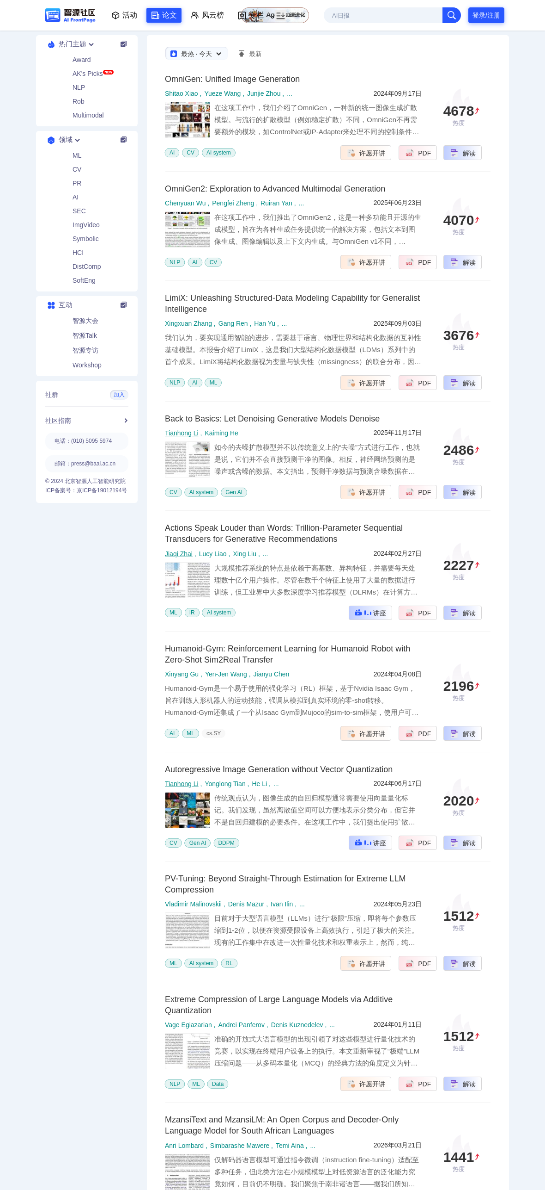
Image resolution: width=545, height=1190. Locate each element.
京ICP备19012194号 (102, 490)
